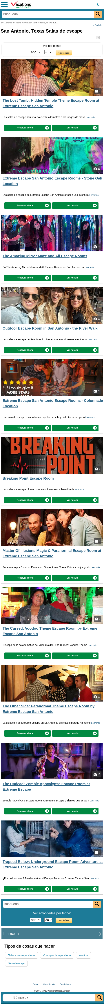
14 (97, 246)
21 (97, 169)
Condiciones (65, 984)
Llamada (11, 933)
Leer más (90, 117)
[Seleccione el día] (48, 52)
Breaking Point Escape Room (28, 478)
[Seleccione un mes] (35, 52)
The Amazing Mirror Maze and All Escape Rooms (45, 256)
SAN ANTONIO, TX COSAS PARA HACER (16, 23)
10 (97, 319)
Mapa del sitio (49, 984)
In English (97, 25)
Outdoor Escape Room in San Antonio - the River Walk (50, 328)
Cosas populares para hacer (57, 955)
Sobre (35, 984)
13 (97, 774)
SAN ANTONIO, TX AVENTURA (46, 23)
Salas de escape (16, 963)
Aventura (83, 955)
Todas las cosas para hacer (21, 955)
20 (97, 391)
